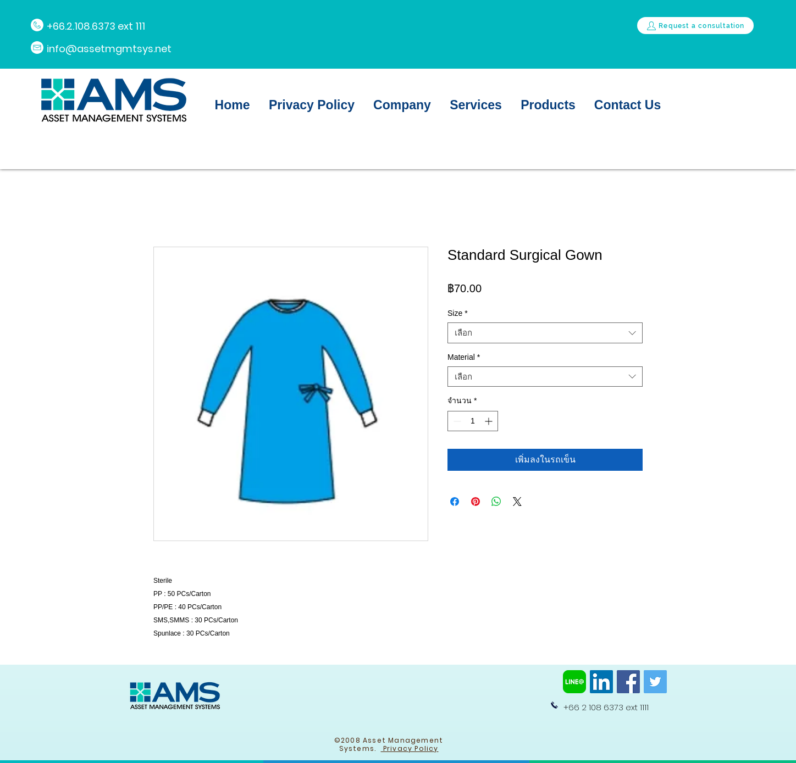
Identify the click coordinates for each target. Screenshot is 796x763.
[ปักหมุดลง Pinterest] (475, 501)
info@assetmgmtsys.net (109, 48)
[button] (402, 105)
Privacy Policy (410, 748)
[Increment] (489, 421)
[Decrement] (456, 421)
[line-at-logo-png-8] (574, 681)
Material (463, 357)
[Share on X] (517, 501)
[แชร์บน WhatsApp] (496, 501)
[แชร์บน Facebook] (454, 501)
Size (457, 313)
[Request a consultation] (695, 25)
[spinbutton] (473, 421)
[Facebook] (628, 681)
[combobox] (545, 332)
